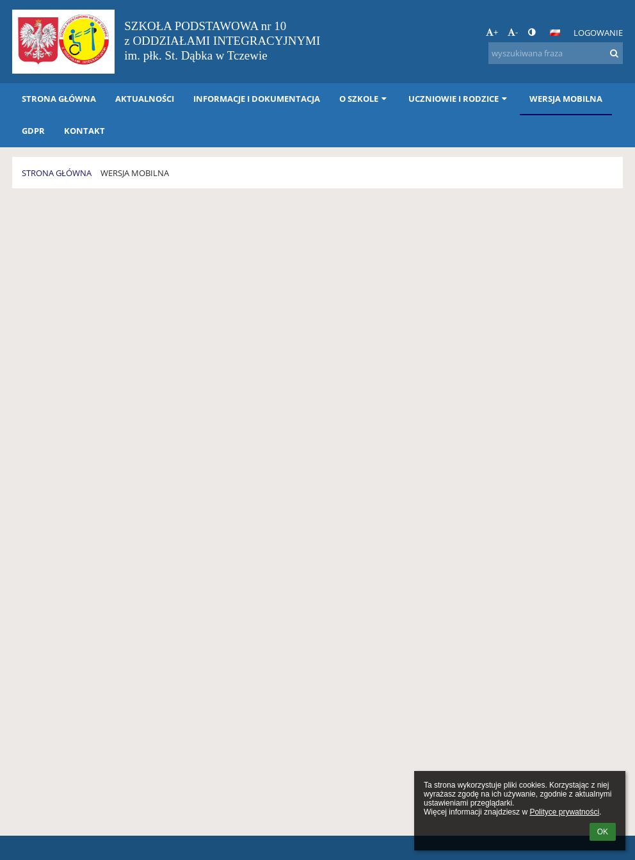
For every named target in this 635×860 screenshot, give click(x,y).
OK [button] (602, 831)
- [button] (513, 32)
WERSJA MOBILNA (134, 173)
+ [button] (492, 32)
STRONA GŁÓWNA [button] (59, 98)
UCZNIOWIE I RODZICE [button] (459, 98)
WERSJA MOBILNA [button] (565, 98)
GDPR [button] (33, 130)
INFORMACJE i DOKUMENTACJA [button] (256, 98)
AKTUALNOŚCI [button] (144, 98)
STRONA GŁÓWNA (57, 173)
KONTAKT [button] (84, 130)
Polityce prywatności (564, 811)
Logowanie (598, 32)
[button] (555, 32)
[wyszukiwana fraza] (555, 53)
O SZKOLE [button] (364, 98)
